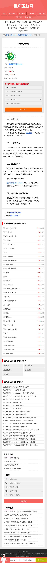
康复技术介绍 (35, 28)
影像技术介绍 (11, 25)
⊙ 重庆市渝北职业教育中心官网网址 (15, 540)
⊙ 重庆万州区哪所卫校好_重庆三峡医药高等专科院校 (20, 511)
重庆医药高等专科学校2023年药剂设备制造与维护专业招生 (21, 430)
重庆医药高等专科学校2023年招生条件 (15, 427)
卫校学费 (6, 374)
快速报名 (28, 17)
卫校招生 (31, 13)
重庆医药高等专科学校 (24, 35)
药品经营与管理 (15, 213)
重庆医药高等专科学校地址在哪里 (13, 405)
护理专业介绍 (10, 22)
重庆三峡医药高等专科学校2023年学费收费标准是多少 (20, 423)
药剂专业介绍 (22, 22)
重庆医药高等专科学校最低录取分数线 (15, 414)
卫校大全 (41, 13)
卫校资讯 (18, 17)
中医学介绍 (24, 28)
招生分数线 (28, 365)
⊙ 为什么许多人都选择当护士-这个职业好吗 (17, 536)
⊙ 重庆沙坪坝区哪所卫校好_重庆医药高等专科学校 (19, 543)
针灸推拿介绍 (23, 31)
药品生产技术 (15, 215)
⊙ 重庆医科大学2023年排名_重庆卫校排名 (17, 529)
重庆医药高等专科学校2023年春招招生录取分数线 (18, 393)
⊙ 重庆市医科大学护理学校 (12, 468)
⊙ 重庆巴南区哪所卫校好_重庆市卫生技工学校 (18, 522)
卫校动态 (28, 370)
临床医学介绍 (12, 28)
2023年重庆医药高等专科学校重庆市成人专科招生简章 (20, 417)
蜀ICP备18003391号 (26, 556)
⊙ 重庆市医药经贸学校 (11, 465)
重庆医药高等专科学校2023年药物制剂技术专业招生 (19, 442)
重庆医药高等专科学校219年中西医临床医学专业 (18, 420)
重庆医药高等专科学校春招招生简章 (14, 390)
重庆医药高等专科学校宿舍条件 (12, 402)
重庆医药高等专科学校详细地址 (12, 408)
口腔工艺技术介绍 (35, 22)
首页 (4, 13)
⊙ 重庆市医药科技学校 (11, 461)
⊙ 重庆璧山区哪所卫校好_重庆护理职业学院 (17, 515)
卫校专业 (22, 13)
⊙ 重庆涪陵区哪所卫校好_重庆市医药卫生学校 (18, 525)
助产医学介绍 (35, 25)
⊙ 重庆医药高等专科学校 (11, 458)
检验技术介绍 (23, 25)
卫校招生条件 (7, 370)
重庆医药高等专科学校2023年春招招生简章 (16, 387)
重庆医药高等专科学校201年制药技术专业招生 (17, 433)
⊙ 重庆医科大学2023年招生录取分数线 (16, 518)
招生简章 (12, 13)
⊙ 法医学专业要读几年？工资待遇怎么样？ (17, 533)
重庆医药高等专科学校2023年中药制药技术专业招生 (19, 436)
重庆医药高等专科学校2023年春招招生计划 (16, 399)
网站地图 (25, 551)
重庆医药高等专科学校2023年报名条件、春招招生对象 (20, 396)
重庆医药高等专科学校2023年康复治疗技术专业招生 (19, 439)
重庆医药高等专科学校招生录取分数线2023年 (17, 411)
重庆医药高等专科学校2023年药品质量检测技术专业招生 (20, 445)
